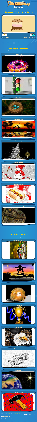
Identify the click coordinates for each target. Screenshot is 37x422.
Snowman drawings (18, 162)
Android (30, 414)
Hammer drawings (18, 392)
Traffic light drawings (18, 75)
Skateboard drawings (18, 262)
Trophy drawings (18, 305)
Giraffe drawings (18, 119)
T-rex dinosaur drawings (18, 206)
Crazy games (6, 416)
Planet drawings (18, 370)
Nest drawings (18, 97)
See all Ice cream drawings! (28, 37)
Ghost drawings (18, 141)
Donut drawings (18, 54)
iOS (33, 414)
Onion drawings (18, 283)
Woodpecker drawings (18, 240)
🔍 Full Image (5, 37)
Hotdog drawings (18, 184)
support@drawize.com (23, 418)
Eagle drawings (18, 327)
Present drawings (18, 348)
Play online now (16, 413)
